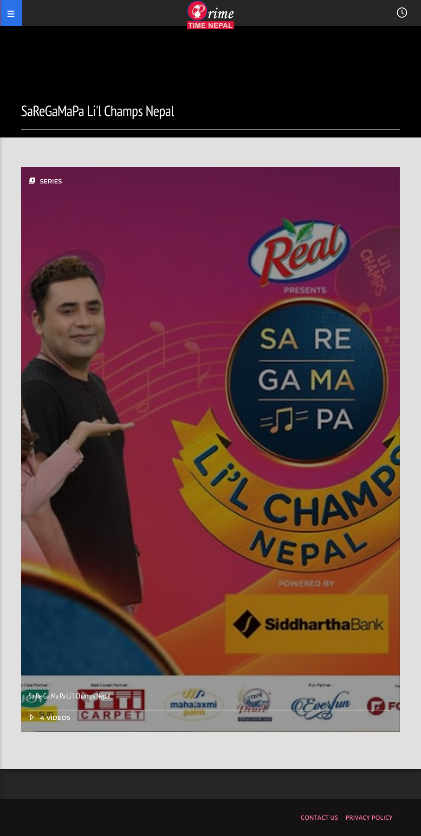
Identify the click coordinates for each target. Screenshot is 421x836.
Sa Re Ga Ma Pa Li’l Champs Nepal (69, 696)
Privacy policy (368, 817)
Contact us (319, 817)
